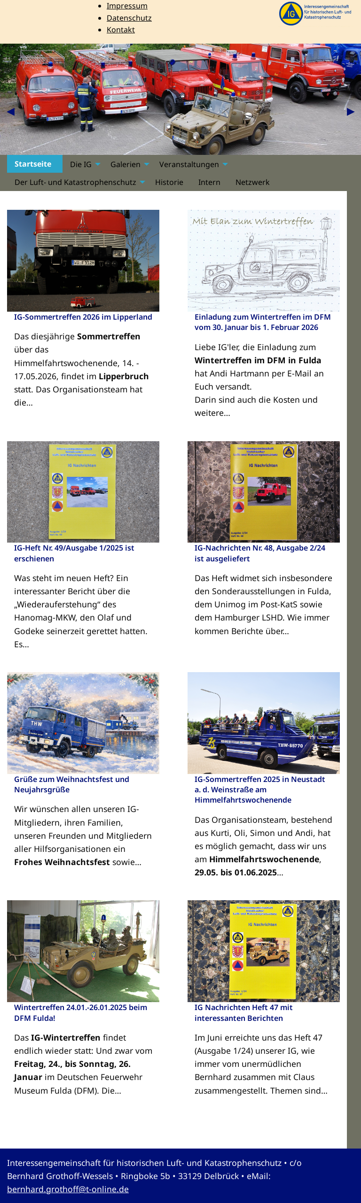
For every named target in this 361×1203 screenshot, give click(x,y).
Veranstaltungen (189, 164)
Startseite (33, 164)
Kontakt (121, 29)
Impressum (127, 5)
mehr (148, 422)
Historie (169, 182)
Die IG (81, 164)
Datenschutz (129, 18)
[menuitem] (35, 164)
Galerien (125, 164)
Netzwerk (252, 182)
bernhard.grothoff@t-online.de (68, 1189)
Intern (209, 182)
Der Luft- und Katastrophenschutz (75, 182)
